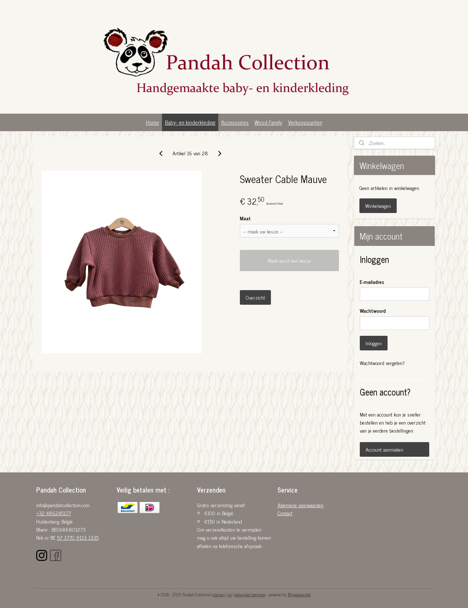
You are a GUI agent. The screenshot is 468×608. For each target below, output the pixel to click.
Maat (245, 218)
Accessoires (235, 122)
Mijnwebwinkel (299, 594)
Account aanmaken (384, 449)
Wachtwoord (373, 310)
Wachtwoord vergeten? (382, 363)
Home (152, 122)
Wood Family (268, 122)
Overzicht (255, 297)
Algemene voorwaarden (301, 505)
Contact (285, 513)
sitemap (219, 594)
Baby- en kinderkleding (190, 122)
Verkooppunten (305, 122)
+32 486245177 (53, 513)
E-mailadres (372, 281)
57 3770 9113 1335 (78, 537)
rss (229, 594)
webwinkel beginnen (249, 594)
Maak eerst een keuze (289, 260)
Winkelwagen (378, 205)
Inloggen (374, 343)
